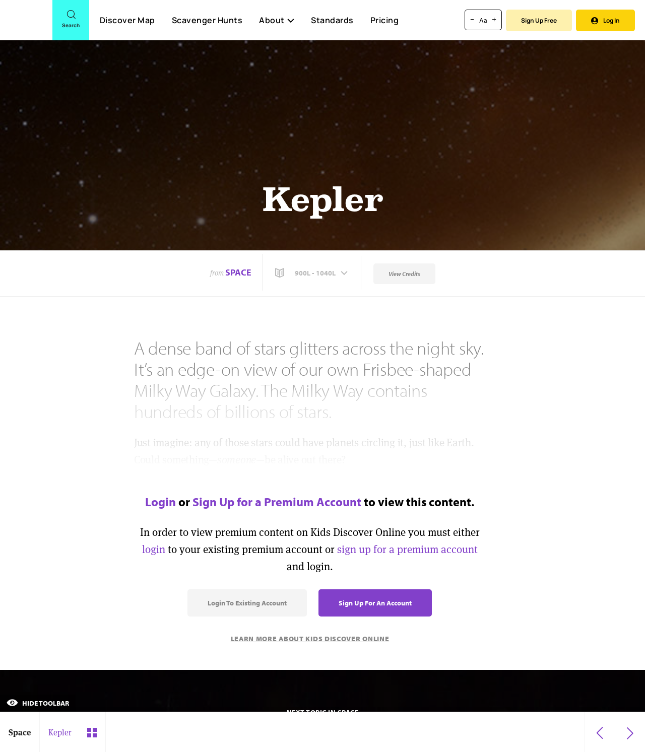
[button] (312, 273)
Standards (332, 20)
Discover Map (127, 20)
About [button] (276, 20)
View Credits (404, 274)
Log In (605, 20)
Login (160, 501)
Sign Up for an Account (375, 602)
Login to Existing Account (247, 602)
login (153, 549)
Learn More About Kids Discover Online (310, 638)
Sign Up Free (539, 20)
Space (238, 272)
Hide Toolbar (38, 703)
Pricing (384, 20)
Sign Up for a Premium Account (276, 501)
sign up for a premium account (407, 549)
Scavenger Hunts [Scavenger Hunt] (206, 21)
